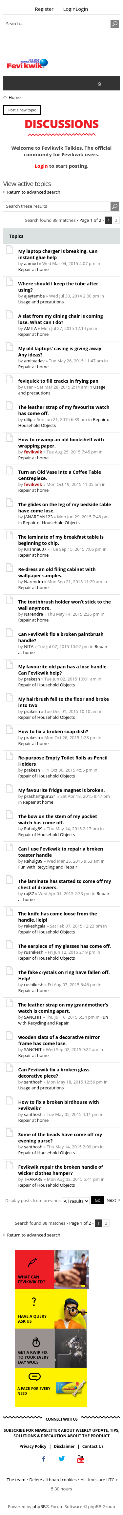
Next (111, 1200)
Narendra (33, 582)
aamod (31, 263)
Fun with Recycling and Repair (47, 867)
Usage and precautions (41, 302)
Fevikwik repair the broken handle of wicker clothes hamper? (60, 1170)
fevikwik (33, 452)
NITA (28, 646)
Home (15, 97)
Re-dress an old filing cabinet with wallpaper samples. (56, 572)
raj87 (29, 893)
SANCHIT (33, 1017)
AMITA (30, 328)
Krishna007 (35, 549)
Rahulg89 (33, 829)
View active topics (24, 83)
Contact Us (93, 1446)
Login (69, 9)
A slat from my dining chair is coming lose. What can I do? (60, 319)
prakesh (32, 679)
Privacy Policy (32, 1446)
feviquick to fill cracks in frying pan (58, 381)
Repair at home (33, 269)
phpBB (39, 1506)
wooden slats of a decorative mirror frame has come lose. (59, 1040)
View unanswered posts (11, 83)
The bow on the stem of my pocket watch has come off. (57, 819)
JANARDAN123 (38, 517)
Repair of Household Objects (51, 523)
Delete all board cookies (53, 1480)
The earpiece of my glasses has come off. (64, 946)
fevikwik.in (104, 83)
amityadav (34, 361)
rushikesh (33, 952)
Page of (90, 220)
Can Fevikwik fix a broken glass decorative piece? (53, 1072)
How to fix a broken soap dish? (53, 731)
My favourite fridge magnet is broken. (61, 790)
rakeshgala (35, 926)
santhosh (33, 1082)
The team (16, 1480)
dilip (28, 419)
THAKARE (33, 1179)
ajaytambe (34, 296)
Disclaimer (64, 1446)
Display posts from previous (54, 1200)
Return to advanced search (33, 192)
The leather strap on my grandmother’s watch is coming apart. (63, 1008)
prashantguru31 (40, 796)
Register (44, 9)
